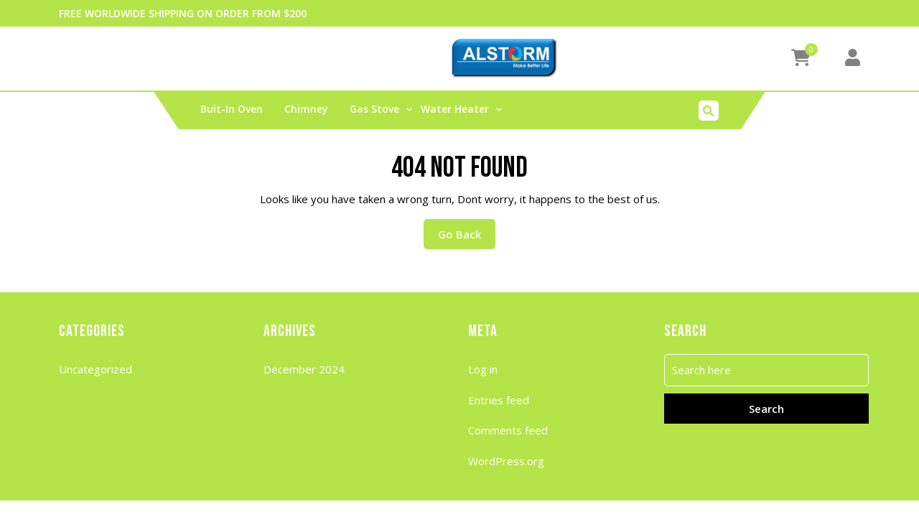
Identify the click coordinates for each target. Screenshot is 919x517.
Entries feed (498, 400)
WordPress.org (506, 461)
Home (192, 58)
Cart (78, 58)
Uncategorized (95, 369)
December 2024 (304, 369)
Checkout (133, 58)
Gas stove (374, 109)
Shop (318, 58)
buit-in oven (231, 109)
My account (256, 58)
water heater (455, 109)
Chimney (306, 109)
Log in (483, 369)
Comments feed (508, 430)
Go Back (466, 230)
